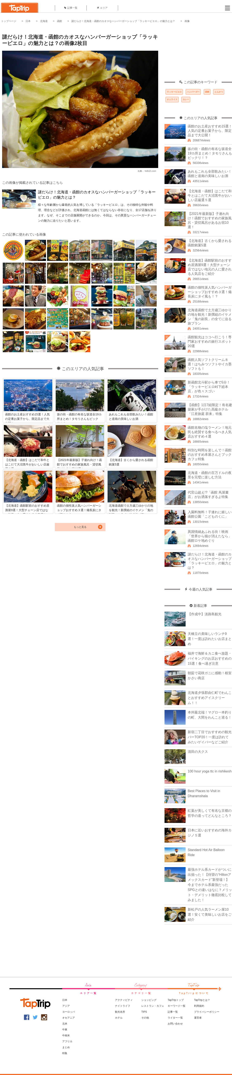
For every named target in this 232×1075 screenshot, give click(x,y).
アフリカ (67, 1041)
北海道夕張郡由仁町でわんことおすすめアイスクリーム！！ (210, 698)
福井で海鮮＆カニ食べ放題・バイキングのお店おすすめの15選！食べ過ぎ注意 (210, 658)
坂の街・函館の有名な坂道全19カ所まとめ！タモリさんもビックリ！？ (210, 153)
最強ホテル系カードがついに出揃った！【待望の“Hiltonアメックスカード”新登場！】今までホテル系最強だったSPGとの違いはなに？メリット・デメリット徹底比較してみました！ (210, 885)
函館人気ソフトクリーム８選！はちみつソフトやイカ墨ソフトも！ (210, 364)
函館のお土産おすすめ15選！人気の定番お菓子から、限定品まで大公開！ (210, 130)
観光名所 (120, 1011)
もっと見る (80, 526)
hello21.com (150, 171)
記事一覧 (70, 7)
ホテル (119, 1017)
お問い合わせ (175, 1023)
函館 (59, 21)
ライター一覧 (175, 1017)
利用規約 (199, 1005)
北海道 (44, 21)
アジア (66, 1005)
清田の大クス (198, 751)
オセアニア (68, 1017)
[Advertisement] (198, 53)
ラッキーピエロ (174, 92)
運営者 (198, 1017)
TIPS (144, 1011)
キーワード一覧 (176, 1005)
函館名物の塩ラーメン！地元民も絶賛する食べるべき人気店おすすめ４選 (210, 432)
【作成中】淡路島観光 (204, 614)
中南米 (66, 1035)
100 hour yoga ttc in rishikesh (210, 771)
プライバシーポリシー (206, 1011)
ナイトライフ (122, 1005)
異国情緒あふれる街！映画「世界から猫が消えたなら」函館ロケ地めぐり (210, 536)
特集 (64, 1053)
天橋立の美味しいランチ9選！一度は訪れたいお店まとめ (210, 639)
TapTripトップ (176, 1000)
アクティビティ (124, 1000)
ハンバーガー (193, 92)
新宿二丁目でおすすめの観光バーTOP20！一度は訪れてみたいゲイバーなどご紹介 (210, 737)
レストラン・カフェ (152, 1005)
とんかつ (218, 92)
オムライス (172, 99)
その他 (145, 1017)
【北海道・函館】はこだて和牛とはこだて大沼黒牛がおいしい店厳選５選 (210, 195)
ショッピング (148, 1000)
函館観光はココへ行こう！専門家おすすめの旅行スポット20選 (210, 341)
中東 (64, 1029)
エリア (102, 7)
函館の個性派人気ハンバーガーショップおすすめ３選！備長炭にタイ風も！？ (210, 292)
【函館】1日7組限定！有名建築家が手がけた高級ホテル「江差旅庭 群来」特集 (210, 409)
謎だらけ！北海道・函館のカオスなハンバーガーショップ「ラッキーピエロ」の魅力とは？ (123, 21)
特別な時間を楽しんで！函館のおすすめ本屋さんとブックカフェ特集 (210, 454)
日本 (28, 21)
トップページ (8, 21)
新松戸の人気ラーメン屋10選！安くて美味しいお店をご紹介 (210, 914)
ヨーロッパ (68, 1011)
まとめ (66, 1047)
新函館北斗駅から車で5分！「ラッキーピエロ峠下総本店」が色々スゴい (209, 387)
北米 (64, 1023)
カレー (186, 99)
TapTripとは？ (202, 1000)
